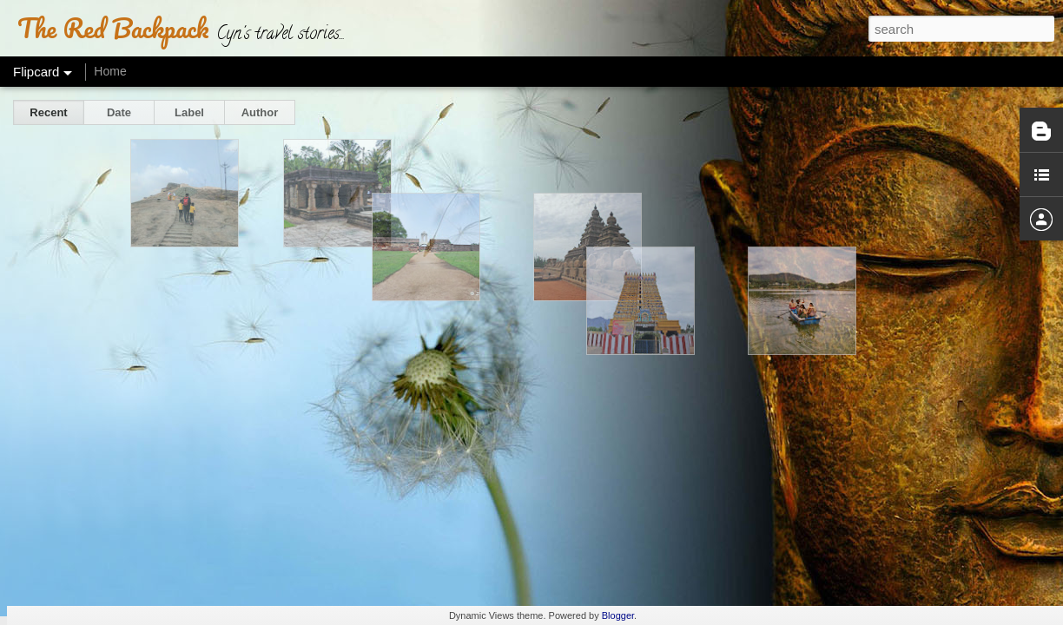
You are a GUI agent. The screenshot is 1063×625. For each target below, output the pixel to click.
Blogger (618, 615)
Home (110, 71)
